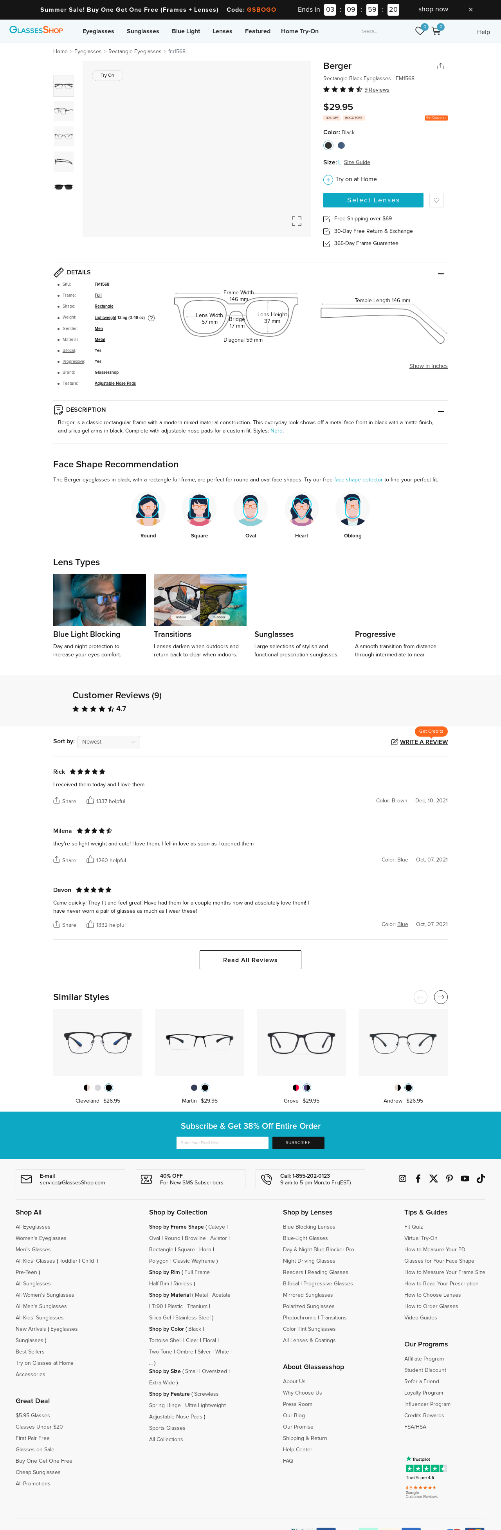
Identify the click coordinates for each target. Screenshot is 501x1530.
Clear (192, 1340)
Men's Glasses (33, 1249)
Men (99, 329)
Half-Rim (159, 1284)
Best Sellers (30, 1352)
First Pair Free (33, 1438)
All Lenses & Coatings (309, 1340)
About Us (294, 1381)
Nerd (276, 431)
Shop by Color (166, 1329)
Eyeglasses (98, 31)
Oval (154, 1238)
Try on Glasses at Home (45, 1363)
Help (483, 32)
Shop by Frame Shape (176, 1227)
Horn (205, 1249)
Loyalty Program (423, 1393)
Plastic (175, 1306)
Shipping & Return (305, 1438)
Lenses (222, 31)
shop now (433, 9)
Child (89, 1261)
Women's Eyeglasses (41, 1238)
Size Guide (357, 162)
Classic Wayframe (194, 1261)
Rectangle (104, 306)
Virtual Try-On (421, 1238)
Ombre (185, 1352)
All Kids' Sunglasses (40, 1318)
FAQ (288, 1461)
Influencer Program (427, 1404)
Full (98, 295)
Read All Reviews (250, 960)
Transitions (334, 1318)
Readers (293, 1272)
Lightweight (105, 318)
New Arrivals (31, 1329)
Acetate (221, 1295)
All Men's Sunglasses (41, 1306)
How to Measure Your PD (434, 1249)
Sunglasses (143, 31)
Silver (204, 1352)
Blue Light (186, 31)
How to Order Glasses (431, 1306)
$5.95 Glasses (33, 1415)
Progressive (73, 362)
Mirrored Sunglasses (308, 1295)
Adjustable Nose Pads (115, 384)
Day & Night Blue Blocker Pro (318, 1249)
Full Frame (197, 1272)
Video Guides (420, 1318)
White (222, 1352)
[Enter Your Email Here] (223, 1143)
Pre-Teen (26, 1272)
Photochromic (299, 1318)
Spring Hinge (165, 1405)
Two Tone (160, 1352)
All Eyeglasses (33, 1227)
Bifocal (69, 351)
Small (191, 1371)
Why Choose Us (302, 1393)
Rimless (182, 1284)
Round (172, 1238)
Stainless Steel (193, 1318)
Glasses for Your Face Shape (439, 1261)
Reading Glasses (328, 1272)
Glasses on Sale (35, 1450)
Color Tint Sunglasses (309, 1329)
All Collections (166, 1439)
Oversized (214, 1371)
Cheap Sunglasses (38, 1472)
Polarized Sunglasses (309, 1306)
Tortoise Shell (165, 1340)
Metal (100, 340)
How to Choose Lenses (432, 1295)
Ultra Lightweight (205, 1405)
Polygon (159, 1261)
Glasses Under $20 (39, 1427)
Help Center (297, 1450)
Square (186, 1249)
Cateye (216, 1227)
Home (60, 51)
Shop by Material (170, 1295)
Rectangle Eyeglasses (135, 51)
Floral (209, 1340)
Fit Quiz (413, 1227)
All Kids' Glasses (35, 1261)
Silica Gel (160, 1318)
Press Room (297, 1404)
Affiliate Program (424, 1359)
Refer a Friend (421, 1381)
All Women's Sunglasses (45, 1295)
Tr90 (157, 1306)
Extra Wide (162, 1383)
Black (194, 1329)
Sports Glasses (167, 1428)
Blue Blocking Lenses (309, 1227)
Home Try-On (300, 31)
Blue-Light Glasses (305, 1238)
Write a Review (424, 742)
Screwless (206, 1394)
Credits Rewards (424, 1415)
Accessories (30, 1374)
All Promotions (33, 1484)
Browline (195, 1238)
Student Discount (425, 1370)
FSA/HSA (415, 1427)
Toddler (68, 1261)
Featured (257, 31)
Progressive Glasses (328, 1284)
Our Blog (294, 1415)
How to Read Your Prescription (441, 1284)
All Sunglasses (33, 1284)
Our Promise (298, 1427)
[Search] (381, 31)
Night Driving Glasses (309, 1261)
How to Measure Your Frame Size (444, 1272)
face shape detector (358, 480)
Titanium (197, 1306)
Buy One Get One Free (44, 1461)
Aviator (218, 1238)
